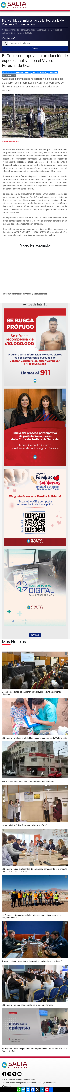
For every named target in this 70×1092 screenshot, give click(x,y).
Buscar (35, 48)
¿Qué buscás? (8, 38)
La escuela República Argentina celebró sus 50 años (25, 825)
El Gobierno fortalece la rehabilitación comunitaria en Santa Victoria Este (34, 738)
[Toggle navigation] (65, 4)
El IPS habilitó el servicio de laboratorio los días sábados (28, 781)
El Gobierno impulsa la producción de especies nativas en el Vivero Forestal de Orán (35, 60)
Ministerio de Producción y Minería (17, 72)
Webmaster (6, 1086)
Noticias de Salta (39, 72)
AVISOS (35, 635)
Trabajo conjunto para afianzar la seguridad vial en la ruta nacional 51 (32, 961)
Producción (52, 72)
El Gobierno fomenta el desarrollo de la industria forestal (27, 1005)
